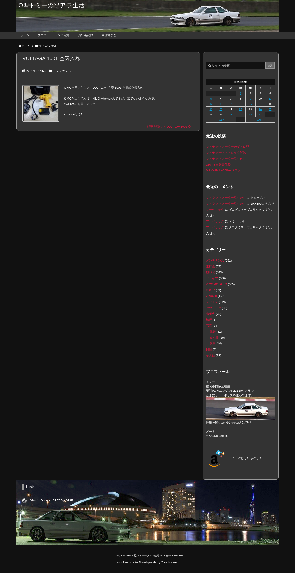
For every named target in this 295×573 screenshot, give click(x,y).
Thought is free (169, 562)
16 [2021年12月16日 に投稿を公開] (250, 104)
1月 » (260, 119)
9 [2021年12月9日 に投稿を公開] (250, 98)
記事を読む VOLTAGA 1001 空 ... (170, 126)
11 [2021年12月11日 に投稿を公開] (270, 98)
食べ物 (214, 337)
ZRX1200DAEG (216, 284)
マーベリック (215, 209)
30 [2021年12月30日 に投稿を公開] (250, 114)
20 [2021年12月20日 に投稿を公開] (220, 109)
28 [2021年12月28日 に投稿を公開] (230, 114)
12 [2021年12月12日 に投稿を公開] (211, 104)
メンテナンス (62, 71)
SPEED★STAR (63, 500)
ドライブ (212, 278)
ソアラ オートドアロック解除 (226, 152)
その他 (210, 355)
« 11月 (220, 119)
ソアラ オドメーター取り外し (226, 158)
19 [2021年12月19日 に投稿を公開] (211, 109)
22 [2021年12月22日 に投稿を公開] (240, 109)
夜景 (213, 343)
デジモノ (212, 302)
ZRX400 (211, 296)
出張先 (210, 314)
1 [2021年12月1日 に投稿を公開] (240, 93)
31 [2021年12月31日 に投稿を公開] (260, 114)
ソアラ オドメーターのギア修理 (227, 146)
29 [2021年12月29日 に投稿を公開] (240, 114)
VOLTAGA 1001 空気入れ (51, 58)
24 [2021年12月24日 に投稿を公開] (260, 109)
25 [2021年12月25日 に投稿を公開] (270, 109)
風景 (213, 331)
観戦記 (210, 272)
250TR (210, 290)
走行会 (210, 266)
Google (45, 500)
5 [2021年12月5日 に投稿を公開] (211, 98)
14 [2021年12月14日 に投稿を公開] (230, 104)
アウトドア (213, 308)
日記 (209, 349)
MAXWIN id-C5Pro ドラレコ (225, 170)
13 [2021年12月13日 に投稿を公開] (220, 104)
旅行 (209, 319)
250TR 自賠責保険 (218, 164)
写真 (209, 325)
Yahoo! (33, 500)
